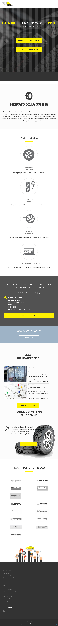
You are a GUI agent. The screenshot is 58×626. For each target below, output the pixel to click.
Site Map (29, 623)
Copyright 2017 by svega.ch (27, 625)
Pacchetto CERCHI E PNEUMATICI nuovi (37, 370)
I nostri (29, 138)
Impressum (29, 621)
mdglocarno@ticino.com (13, 578)
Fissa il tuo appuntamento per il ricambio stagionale (37, 388)
